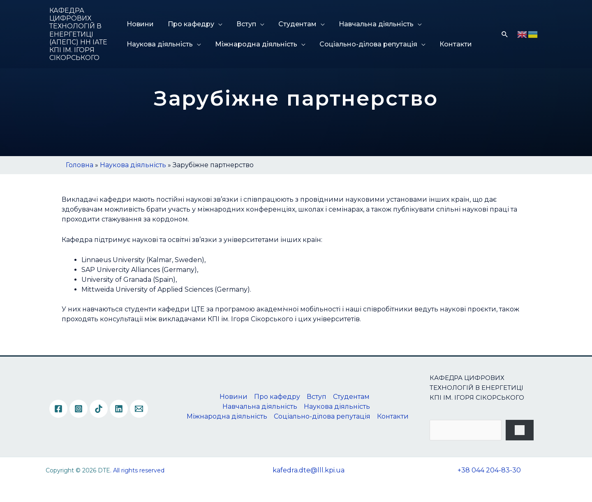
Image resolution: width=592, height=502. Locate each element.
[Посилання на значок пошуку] (505, 34)
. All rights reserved (137, 470)
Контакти (451, 44)
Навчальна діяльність (370, 24)
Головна (79, 165)
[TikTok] (99, 409)
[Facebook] (58, 409)
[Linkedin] (119, 409)
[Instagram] (78, 409)
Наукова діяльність (160, 44)
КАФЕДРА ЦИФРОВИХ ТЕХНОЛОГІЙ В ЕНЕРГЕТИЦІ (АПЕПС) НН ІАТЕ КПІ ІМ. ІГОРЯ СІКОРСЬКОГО (78, 34)
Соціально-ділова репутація (365, 44)
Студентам (293, 24)
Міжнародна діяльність (255, 44)
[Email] (139, 409)
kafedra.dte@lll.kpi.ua (309, 470)
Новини (140, 24)
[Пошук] (520, 430)
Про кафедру (189, 24)
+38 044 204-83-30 (489, 470)
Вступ (243, 24)
